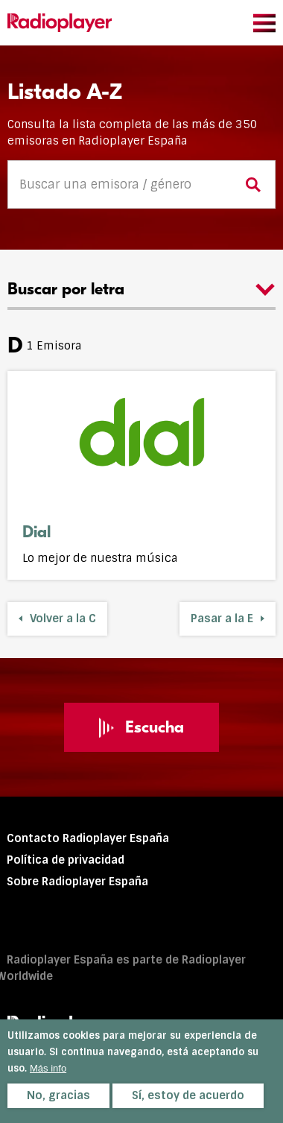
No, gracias (58, 1095)
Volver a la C (63, 618)
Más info (48, 1068)
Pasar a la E (222, 618)
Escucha (141, 727)
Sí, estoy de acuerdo (188, 1095)
